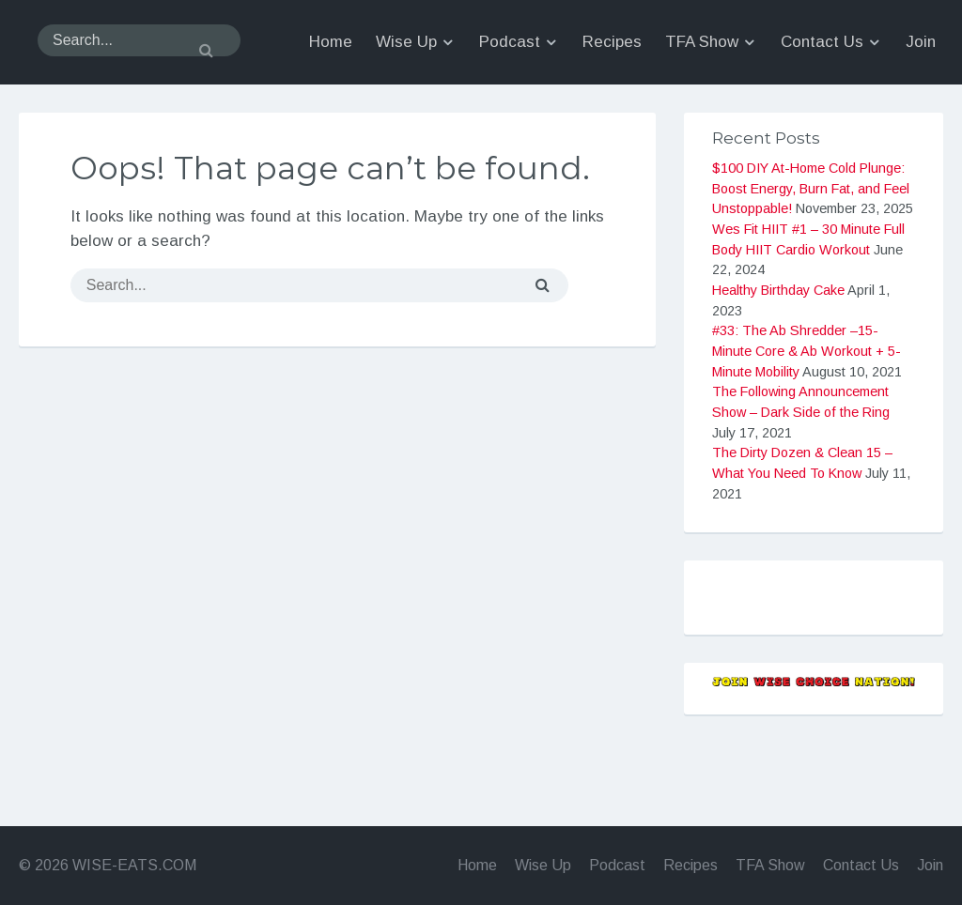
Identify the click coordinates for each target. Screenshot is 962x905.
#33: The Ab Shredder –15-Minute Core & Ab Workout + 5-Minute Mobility (806, 407)
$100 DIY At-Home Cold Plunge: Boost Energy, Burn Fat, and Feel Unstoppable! (810, 244)
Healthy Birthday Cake (778, 346)
